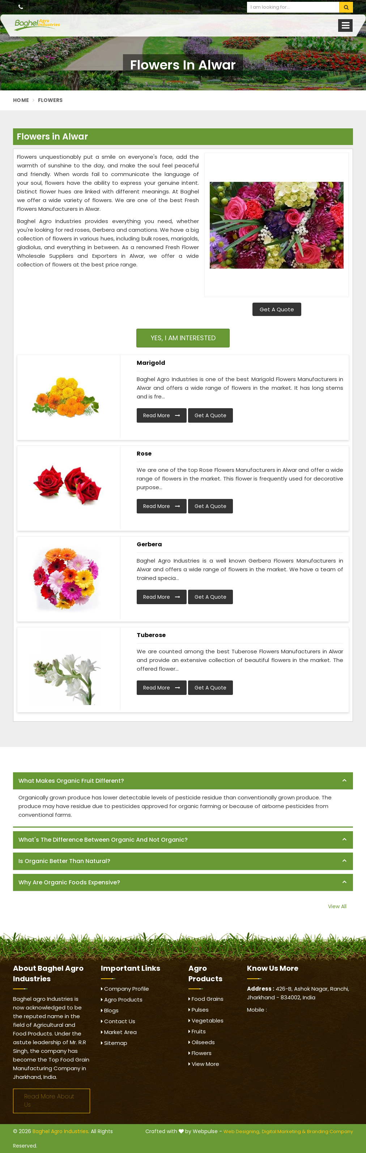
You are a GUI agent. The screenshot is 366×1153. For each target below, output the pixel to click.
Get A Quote (277, 309)
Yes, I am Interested (183, 337)
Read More (161, 415)
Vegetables (206, 1020)
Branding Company (330, 1131)
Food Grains (206, 999)
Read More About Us (49, 1100)
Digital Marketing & (284, 1131)
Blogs (110, 1010)
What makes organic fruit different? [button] (71, 781)
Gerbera (149, 544)
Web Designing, (242, 1131)
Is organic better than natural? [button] (64, 861)
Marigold (151, 363)
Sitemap (114, 1043)
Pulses (198, 1009)
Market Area (119, 1032)
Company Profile (125, 988)
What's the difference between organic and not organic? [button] (103, 840)
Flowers (200, 1053)
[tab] (183, 781)
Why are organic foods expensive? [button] (69, 882)
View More (203, 1064)
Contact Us (118, 1021)
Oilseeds (201, 1042)
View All (337, 906)
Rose (144, 453)
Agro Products (121, 999)
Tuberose (151, 635)
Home (21, 100)
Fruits (197, 1031)
